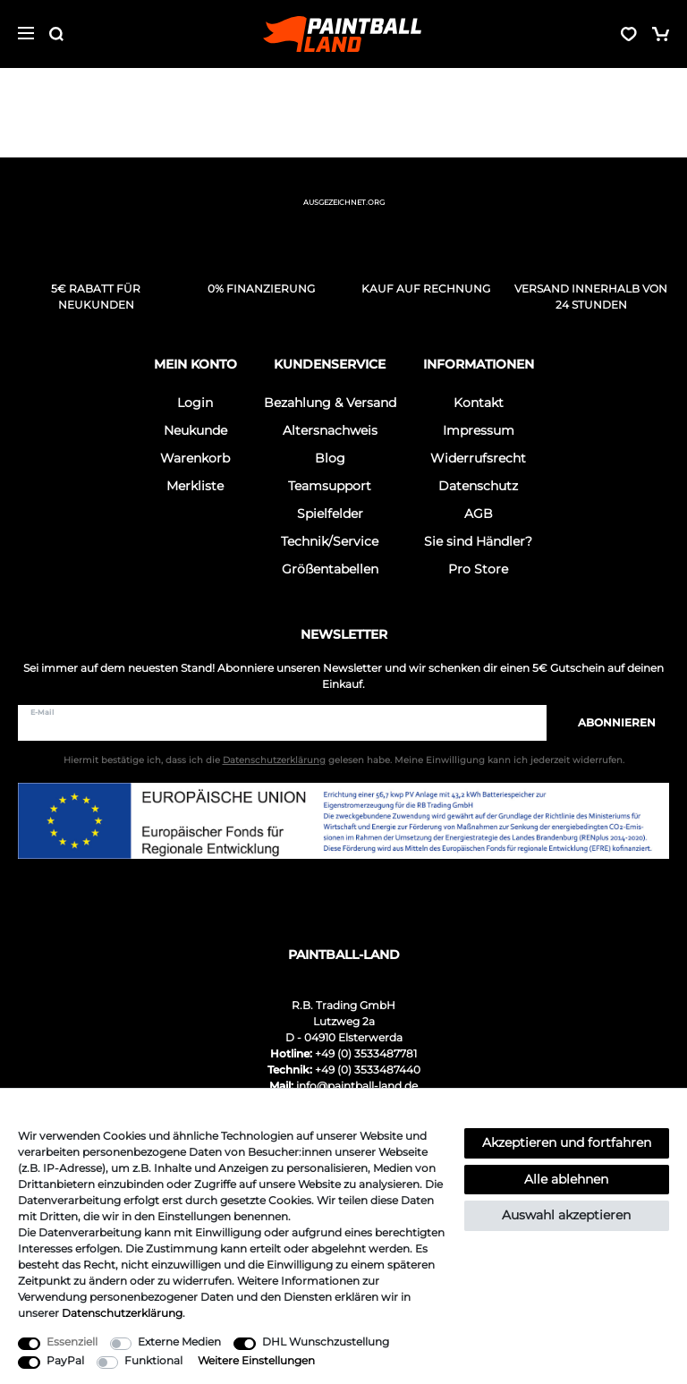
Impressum (478, 430)
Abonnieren (608, 722)
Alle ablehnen (566, 1179)
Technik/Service (329, 541)
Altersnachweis (330, 430)
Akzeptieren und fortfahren (566, 1142)
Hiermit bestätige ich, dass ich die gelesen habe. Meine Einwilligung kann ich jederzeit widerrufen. (344, 760)
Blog (330, 458)
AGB (478, 513)
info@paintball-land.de (357, 1085)
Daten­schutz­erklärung (122, 1313)
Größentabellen (330, 569)
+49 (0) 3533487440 (367, 1069)
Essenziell (72, 1341)
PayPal (65, 1360)
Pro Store (478, 569)
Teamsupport (329, 486)
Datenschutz (478, 486)
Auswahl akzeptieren (566, 1215)
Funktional (153, 1360)
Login (195, 403)
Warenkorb (195, 458)
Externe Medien (179, 1341)
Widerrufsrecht (478, 458)
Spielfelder (330, 513)
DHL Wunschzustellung (325, 1341)
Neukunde (195, 430)
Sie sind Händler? (478, 541)
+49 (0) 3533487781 (366, 1053)
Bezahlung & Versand (330, 403)
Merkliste (195, 486)
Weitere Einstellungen (256, 1360)
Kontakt (479, 403)
